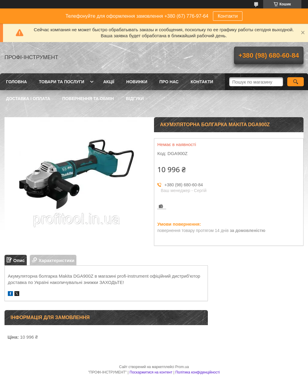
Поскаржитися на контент (151, 372)
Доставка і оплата (28, 98)
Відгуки (134, 98)
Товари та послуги (61, 81)
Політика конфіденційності (197, 372)
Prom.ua (182, 367)
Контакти (228, 16)
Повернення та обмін (88, 98)
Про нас (169, 81)
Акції (108, 81)
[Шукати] (295, 81)
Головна (16, 81)
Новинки (136, 81)
